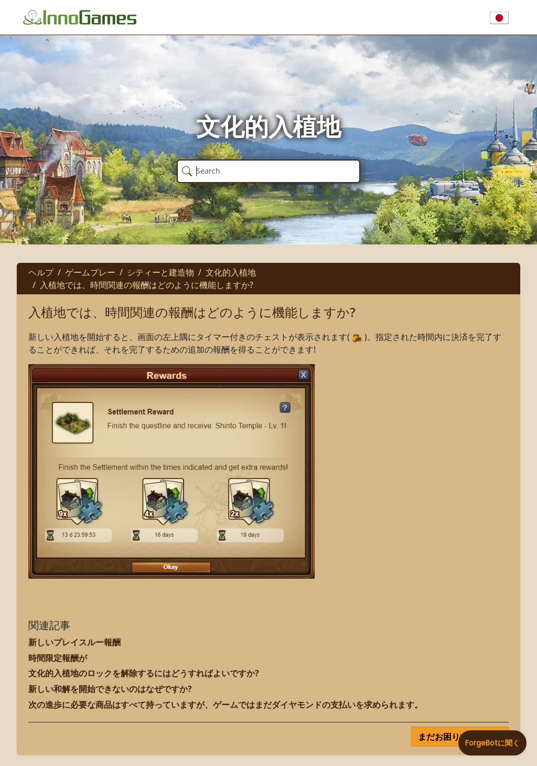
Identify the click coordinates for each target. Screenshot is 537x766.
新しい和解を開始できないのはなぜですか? (110, 689)
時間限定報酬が (57, 658)
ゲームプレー (90, 272)
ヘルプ (40, 272)
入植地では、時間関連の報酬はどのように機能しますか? (146, 285)
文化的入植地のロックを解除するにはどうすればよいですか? (143, 673)
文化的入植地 (231, 272)
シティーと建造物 (160, 272)
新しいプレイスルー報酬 (74, 642)
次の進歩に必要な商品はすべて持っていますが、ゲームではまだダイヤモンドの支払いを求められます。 (225, 704)
